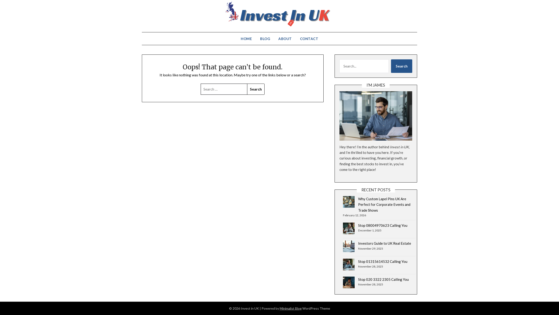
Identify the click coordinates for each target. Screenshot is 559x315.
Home (246, 39)
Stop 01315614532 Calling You (382, 261)
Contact (309, 39)
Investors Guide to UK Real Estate (384, 243)
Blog (265, 39)
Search (402, 66)
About (285, 39)
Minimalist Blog (291, 308)
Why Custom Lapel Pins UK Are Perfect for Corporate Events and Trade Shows (384, 204)
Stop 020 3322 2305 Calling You (383, 279)
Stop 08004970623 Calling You (382, 225)
